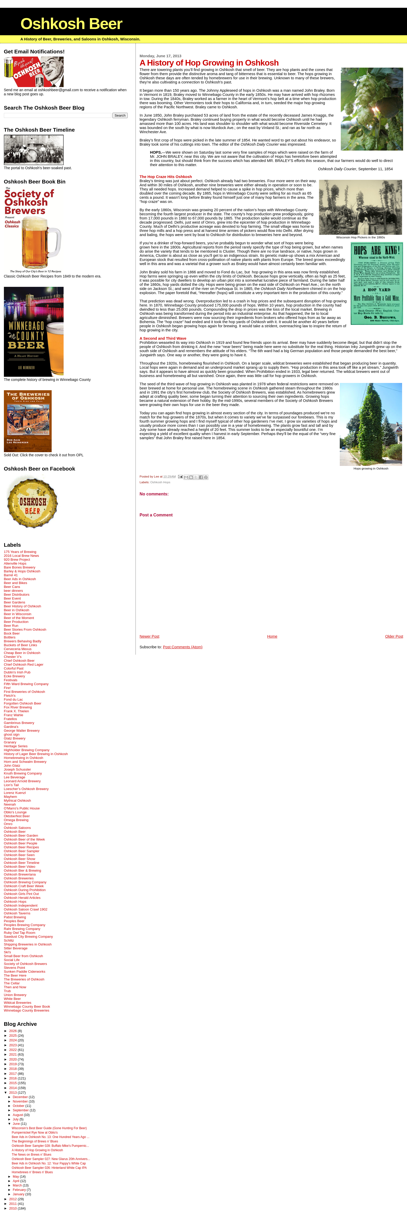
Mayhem (10, 797)
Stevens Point (14, 968)
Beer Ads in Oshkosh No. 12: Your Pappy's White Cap (49, 1163)
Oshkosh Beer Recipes (21, 847)
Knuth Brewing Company (23, 773)
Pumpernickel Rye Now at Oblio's (35, 1132)
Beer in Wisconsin (17, 614)
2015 (13, 1083)
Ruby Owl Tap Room (19, 933)
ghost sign (11, 734)
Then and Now (15, 987)
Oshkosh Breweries (19, 878)
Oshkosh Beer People (20, 843)
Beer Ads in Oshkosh (20, 579)
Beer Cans (12, 587)
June (17, 1124)
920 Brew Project (17, 559)
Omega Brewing (16, 820)
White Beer (12, 999)
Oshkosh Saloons (17, 828)
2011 (13, 1204)
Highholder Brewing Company (27, 750)
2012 (13, 1199)
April (16, 1181)
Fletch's (10, 696)
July (16, 1119)
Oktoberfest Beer (17, 816)
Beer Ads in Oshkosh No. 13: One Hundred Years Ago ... (50, 1137)
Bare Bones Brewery (20, 567)
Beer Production (16, 622)
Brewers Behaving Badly (22, 641)
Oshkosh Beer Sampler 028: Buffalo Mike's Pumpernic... (50, 1146)
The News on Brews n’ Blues (31, 1154)
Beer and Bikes (15, 583)
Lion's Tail (11, 785)
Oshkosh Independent (21, 905)
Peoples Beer (14, 921)
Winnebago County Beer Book (27, 1006)
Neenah (10, 804)
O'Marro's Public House (22, 808)
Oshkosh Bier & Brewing (22, 870)
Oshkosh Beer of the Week (24, 839)
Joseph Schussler (17, 769)
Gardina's (11, 727)
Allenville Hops (15, 563)
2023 (13, 1045)
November (21, 1101)
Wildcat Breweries (17, 1003)
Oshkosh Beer (71, 23)
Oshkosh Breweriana (20, 874)
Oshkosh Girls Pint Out (21, 894)
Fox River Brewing (18, 707)
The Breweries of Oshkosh (24, 979)
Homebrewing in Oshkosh (23, 758)
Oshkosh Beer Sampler (21, 851)
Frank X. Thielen (16, 711)
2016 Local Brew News (21, 556)
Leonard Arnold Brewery (22, 781)
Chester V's (13, 657)
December (21, 1097)
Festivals (10, 680)
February (20, 1190)
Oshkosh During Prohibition (25, 890)
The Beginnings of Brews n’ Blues (35, 1141)
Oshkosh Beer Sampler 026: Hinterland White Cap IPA (49, 1168)
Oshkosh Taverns (17, 913)
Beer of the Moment (19, 618)
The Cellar (12, 983)
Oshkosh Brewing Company (25, 882)
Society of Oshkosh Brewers (25, 964)
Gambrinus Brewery (19, 723)
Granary (10, 742)
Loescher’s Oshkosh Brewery (26, 789)
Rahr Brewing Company (22, 929)
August (18, 1115)
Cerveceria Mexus (18, 649)
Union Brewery (15, 995)
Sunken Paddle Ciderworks (24, 971)
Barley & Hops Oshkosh (22, 571)
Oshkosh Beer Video (19, 867)
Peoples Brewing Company (24, 925)
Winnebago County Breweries (26, 1010)
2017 (13, 1074)
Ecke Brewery (14, 676)
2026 (13, 1031)
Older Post (394, 636)
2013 (13, 1092)
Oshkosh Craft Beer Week (24, 886)
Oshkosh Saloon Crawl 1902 (26, 909)
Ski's (7, 952)
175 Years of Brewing (20, 552)
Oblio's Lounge (15, 812)
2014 (13, 1088)
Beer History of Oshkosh (22, 606)
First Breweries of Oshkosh (24, 692)
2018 (13, 1069)
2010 (13, 1208)
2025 (13, 1035)
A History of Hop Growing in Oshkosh (37, 1150)
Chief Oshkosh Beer (19, 661)
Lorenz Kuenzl (15, 793)
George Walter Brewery (22, 731)
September (21, 1110)
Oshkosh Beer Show (19, 859)
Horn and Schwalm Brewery (25, 762)
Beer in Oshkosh (16, 610)
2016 (13, 1078)
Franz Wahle (13, 715)
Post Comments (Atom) (183, 647)
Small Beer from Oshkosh (23, 956)
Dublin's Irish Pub (17, 672)
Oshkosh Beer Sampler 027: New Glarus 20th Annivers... (51, 1159)
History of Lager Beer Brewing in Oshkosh (36, 754)
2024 (13, 1040)
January (19, 1194)
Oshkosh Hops (160, 482)
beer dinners (13, 591)
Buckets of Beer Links (20, 645)
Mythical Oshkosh (17, 800)
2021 (13, 1054)
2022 (13, 1050)
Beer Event (12, 598)
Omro (8, 824)
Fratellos (10, 719)
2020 (13, 1059)
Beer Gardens (14, 602)
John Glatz (12, 765)
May (16, 1176)
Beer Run (11, 626)
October (19, 1106)
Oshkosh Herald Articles (22, 898)
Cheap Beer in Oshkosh (22, 653)
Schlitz (9, 940)
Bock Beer (12, 633)
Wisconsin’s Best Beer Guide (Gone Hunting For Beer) (49, 1128)
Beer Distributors (17, 594)
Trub (7, 991)
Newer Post (149, 636)
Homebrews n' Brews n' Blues (32, 1172)
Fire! (7, 688)
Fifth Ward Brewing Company (26, 684)
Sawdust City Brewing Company (28, 936)
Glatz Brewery (14, 738)
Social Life (12, 960)
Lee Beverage (14, 777)
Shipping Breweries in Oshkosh (28, 944)
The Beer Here (15, 975)
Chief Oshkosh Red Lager (23, 664)
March (18, 1185)
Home (272, 636)
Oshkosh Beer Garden (21, 835)
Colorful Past (14, 668)
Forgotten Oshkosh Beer (22, 703)
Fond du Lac (13, 699)
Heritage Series (16, 746)
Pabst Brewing (15, 917)
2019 (13, 1064)
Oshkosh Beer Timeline (21, 863)
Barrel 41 (11, 575)
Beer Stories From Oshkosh (25, 629)
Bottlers (10, 637)
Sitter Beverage (16, 948)
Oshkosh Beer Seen (19, 855)
